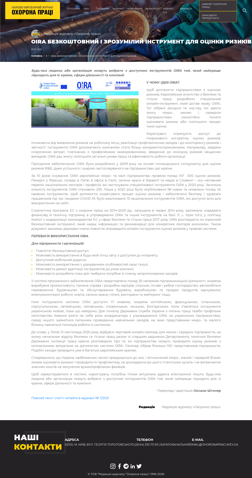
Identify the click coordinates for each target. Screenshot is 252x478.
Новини (103, 8)
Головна (73, 8)
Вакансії (186, 8)
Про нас (86, 10)
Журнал (118, 8)
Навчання (134, 8)
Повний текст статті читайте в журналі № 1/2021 (70, 398)
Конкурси (152, 8)
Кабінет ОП (168, 10)
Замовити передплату (210, 17)
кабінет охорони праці (214, 5)
